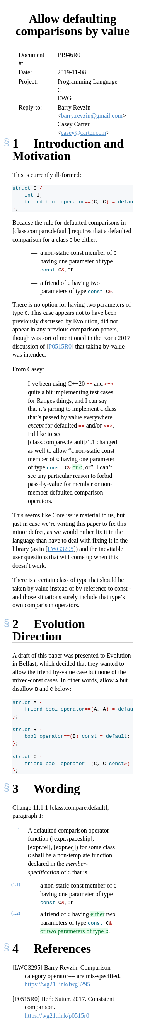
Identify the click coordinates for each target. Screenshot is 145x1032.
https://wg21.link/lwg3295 (57, 984)
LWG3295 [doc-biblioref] (60, 549)
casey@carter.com (83, 132)
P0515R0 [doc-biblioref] (60, 346)
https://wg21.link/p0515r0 (57, 1015)
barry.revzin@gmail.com (91, 115)
